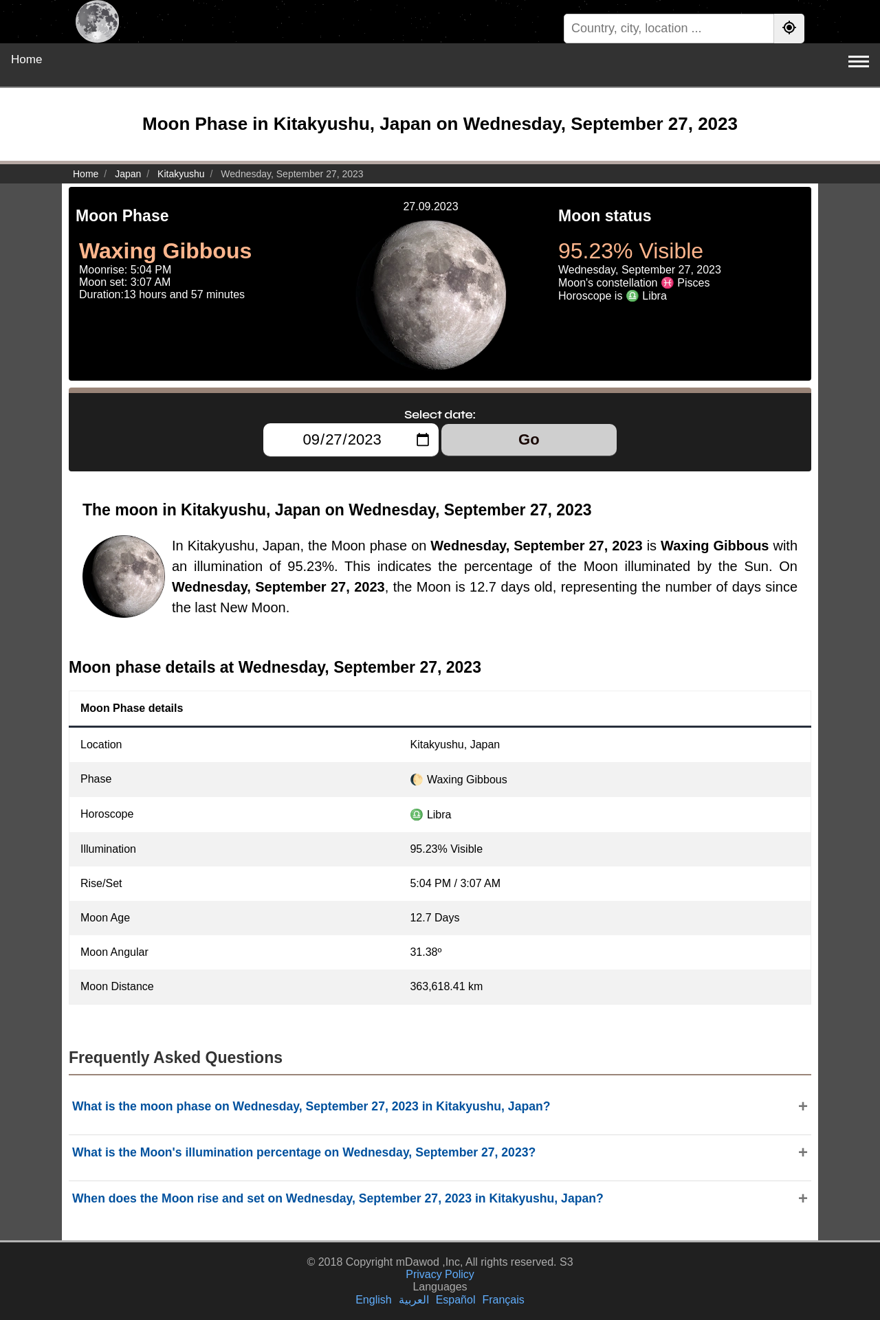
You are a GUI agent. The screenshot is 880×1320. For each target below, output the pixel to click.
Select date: (440, 414)
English (373, 1300)
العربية (414, 1300)
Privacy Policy (440, 1274)
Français (503, 1300)
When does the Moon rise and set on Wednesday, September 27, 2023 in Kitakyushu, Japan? (338, 1198)
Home (26, 59)
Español (456, 1300)
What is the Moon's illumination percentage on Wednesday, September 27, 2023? (304, 1152)
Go (529, 439)
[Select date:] (351, 439)
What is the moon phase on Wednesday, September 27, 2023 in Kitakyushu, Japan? (311, 1106)
